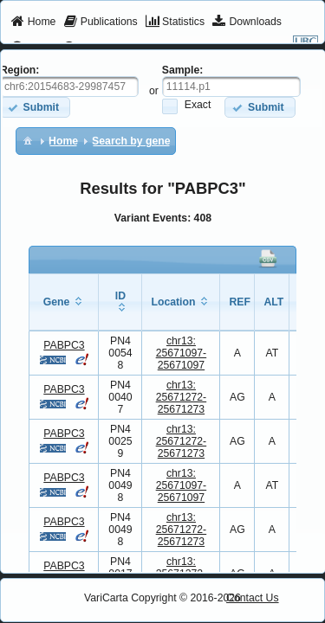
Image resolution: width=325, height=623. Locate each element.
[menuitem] (33, 22)
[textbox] (231, 86)
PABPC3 (63, 345)
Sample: (183, 70)
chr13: (181, 353)
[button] (259, 107)
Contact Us (252, 598)
